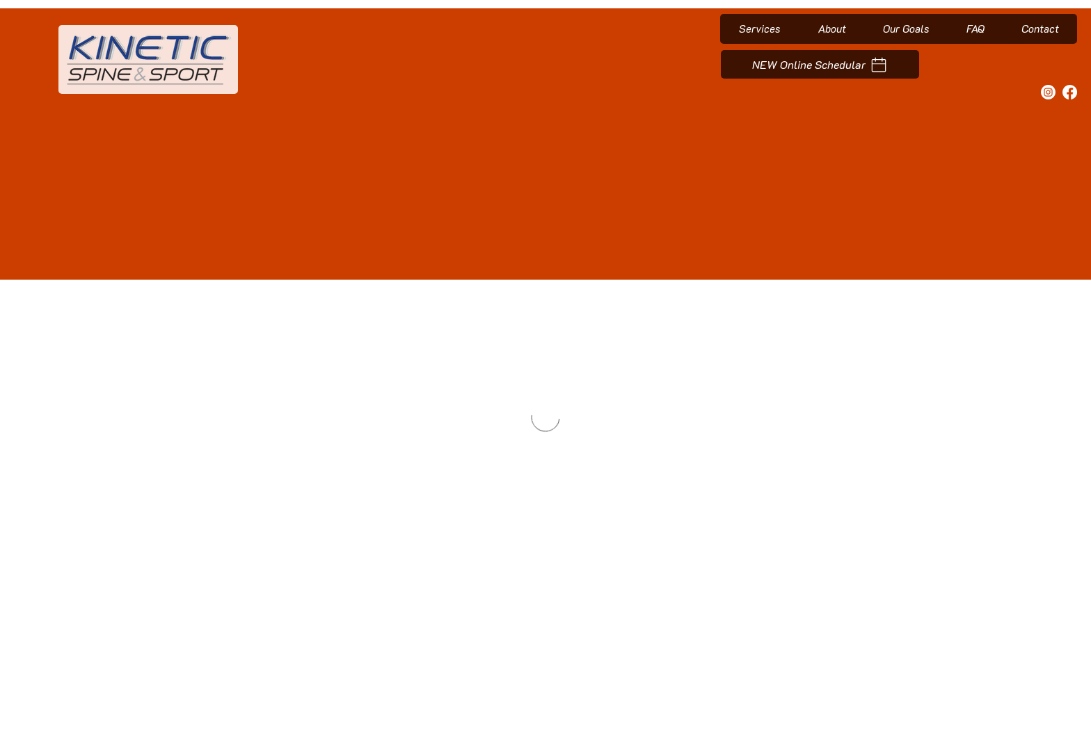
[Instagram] (1048, 92)
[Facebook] (1069, 92)
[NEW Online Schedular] (820, 64)
